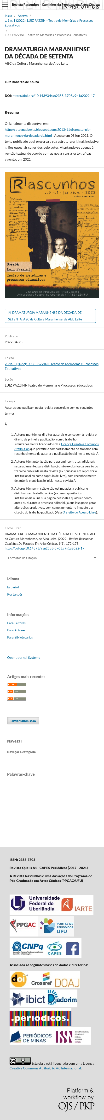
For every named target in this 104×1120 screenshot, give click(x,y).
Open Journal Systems (23, 657)
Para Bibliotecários (20, 637)
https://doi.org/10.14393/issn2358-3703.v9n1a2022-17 (53, 96)
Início (8, 16)
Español (13, 587)
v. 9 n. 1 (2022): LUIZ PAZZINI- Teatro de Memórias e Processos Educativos (49, 23)
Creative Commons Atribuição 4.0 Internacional (45, 1068)
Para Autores (16, 630)
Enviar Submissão (23, 721)
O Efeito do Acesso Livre (79, 512)
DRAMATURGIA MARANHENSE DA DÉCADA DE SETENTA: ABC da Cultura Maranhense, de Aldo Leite (45, 316)
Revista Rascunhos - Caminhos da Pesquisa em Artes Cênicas (56, 4)
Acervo (23, 16)
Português (15, 594)
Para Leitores (16, 623)
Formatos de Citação (22, 558)
